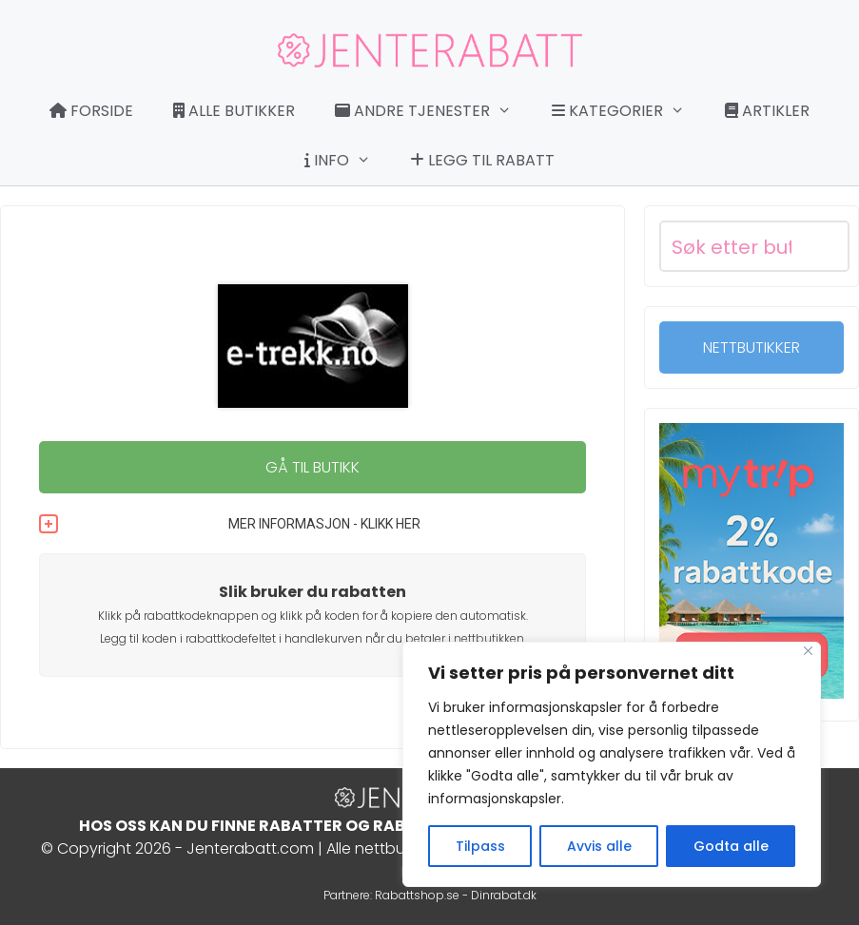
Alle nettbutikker (383, 848)
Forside (91, 111)
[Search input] (731, 246)
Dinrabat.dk (504, 895)
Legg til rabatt (482, 160)
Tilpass (480, 846)
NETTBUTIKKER (751, 347)
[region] (611, 764)
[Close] (808, 650)
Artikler (767, 111)
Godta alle (731, 846)
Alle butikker (234, 111)
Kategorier (628, 111)
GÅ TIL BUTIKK (312, 467)
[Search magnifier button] (824, 246)
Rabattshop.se (417, 895)
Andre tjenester (433, 111)
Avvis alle (599, 846)
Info (347, 160)
